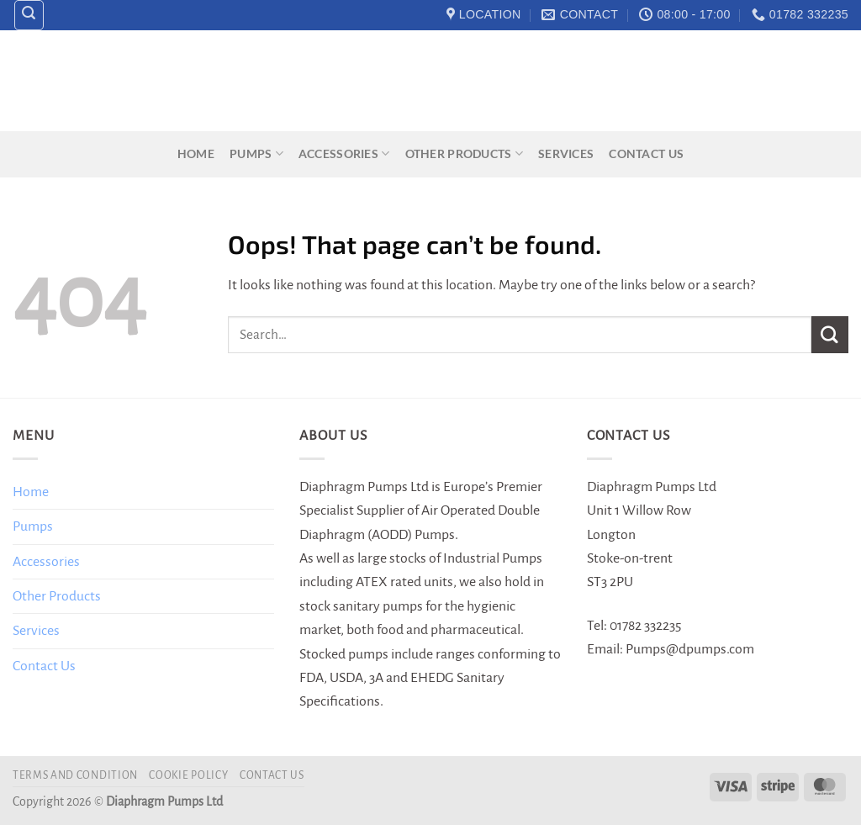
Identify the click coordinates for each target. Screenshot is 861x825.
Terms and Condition (75, 775)
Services (566, 153)
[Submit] (829, 334)
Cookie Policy (188, 775)
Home (195, 153)
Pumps (256, 153)
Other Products (464, 153)
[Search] (29, 15)
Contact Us (646, 153)
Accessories (344, 153)
